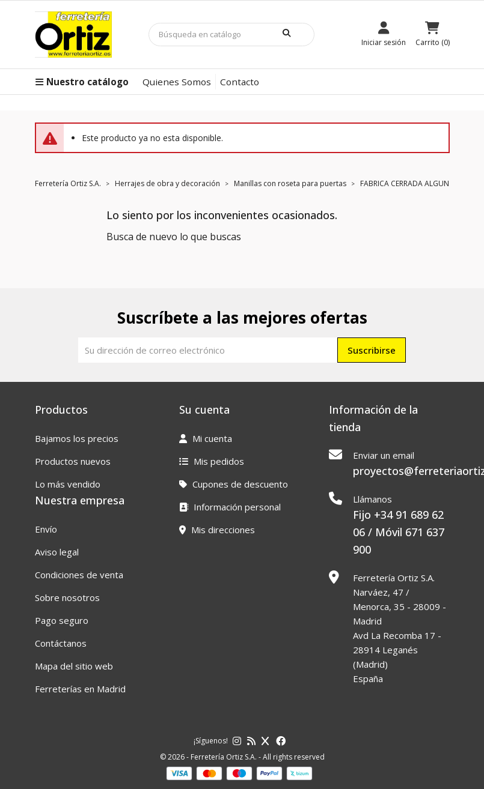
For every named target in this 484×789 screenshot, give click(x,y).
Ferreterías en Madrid (80, 689)
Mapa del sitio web (74, 666)
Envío (46, 529)
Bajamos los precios (76, 438)
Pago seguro (61, 620)
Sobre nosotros (67, 597)
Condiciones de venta (79, 575)
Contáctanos (61, 643)
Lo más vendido (67, 484)
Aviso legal (57, 552)
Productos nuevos (73, 461)
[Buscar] (231, 34)
